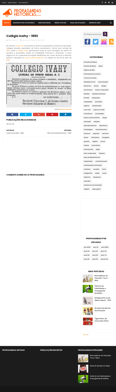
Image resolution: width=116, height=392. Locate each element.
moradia (96, 169)
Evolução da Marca (90, 62)
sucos (104, 173)
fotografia (105, 137)
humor (102, 141)
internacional (88, 149)
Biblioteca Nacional (65, 109)
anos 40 (103, 251)
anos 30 (95, 251)
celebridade (88, 102)
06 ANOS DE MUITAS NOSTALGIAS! (102, 309)
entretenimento (101, 129)
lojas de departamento (92, 157)
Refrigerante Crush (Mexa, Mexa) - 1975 (103, 299)
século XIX (41, 40)
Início (4, 3)
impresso (33, 40)
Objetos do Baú (89, 70)
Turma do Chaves (90, 78)
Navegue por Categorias (24, 23)
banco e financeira (101, 90)
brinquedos (96, 98)
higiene (95, 141)
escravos (87, 133)
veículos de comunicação (93, 185)
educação (26, 40)
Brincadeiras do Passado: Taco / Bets (101, 278)
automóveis (88, 90)
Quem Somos (12, 3)
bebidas (86, 94)
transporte (97, 177)
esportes (96, 133)
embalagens (88, 129)
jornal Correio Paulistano (34, 58)
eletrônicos (103, 126)
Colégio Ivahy (22, 50)
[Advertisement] (38, 154)
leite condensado (90, 153)
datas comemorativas (92, 118)
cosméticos (88, 114)
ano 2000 (87, 247)
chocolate (98, 102)
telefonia (87, 177)
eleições (97, 122)
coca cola (87, 110)
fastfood (105, 133)
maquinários (88, 161)
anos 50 (86, 255)
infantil (86, 145)
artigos (103, 86)
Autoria (85, 334)
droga (105, 118)
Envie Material (44, 23)
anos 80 (86, 259)
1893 (8, 50)
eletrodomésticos (90, 126)
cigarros (86, 106)
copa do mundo (98, 110)
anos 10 (95, 247)
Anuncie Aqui (94, 23)
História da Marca (90, 66)
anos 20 (86, 251)
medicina (87, 169)
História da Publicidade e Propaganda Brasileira (100, 289)
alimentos (87, 86)
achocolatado (103, 82)
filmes (86, 137)
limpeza (102, 153)
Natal (100, 66)
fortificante (95, 137)
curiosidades (99, 114)
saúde (97, 173)
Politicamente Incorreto (92, 74)
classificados (96, 106)
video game (96, 189)
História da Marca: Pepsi (100, 366)
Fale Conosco (23, 3)
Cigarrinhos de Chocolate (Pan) (102, 319)
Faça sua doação (77, 23)
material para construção (93, 165)
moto (104, 169)
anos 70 (103, 255)
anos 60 (95, 255)
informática (96, 145)
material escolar (101, 161)
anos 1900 (104, 247)
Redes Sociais (60, 23)
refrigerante (88, 173)
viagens (86, 189)
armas (96, 86)
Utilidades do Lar (89, 82)
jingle (98, 149)
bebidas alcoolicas (98, 94)
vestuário (87, 181)
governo (87, 141)
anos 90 (95, 259)
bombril (86, 98)
